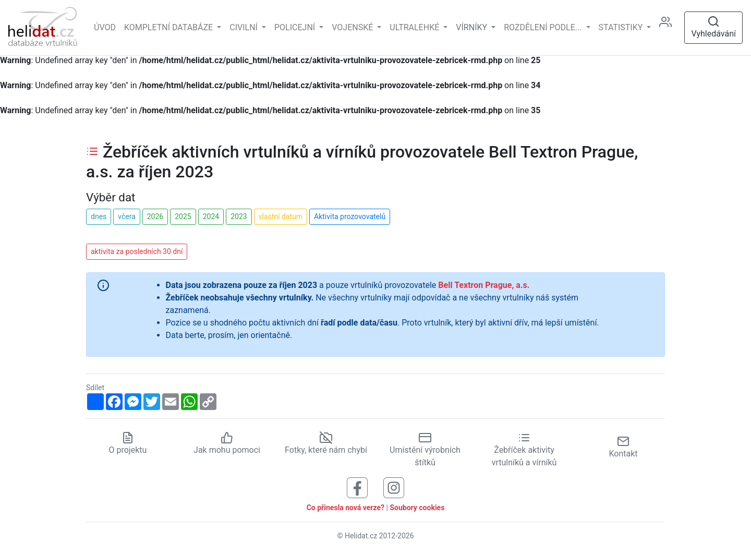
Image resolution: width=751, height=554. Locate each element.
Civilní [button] (244, 27)
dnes (98, 216)
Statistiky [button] (622, 27)
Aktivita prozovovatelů (349, 216)
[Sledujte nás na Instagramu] (393, 487)
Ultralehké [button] (415, 27)
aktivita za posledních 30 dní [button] (137, 251)
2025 (183, 216)
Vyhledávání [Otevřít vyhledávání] (713, 27)
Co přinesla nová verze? (345, 507)
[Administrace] (669, 27)
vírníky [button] (472, 27)
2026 (155, 216)
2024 (211, 216)
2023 (239, 216)
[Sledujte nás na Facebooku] (357, 487)
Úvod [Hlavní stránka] (105, 27)
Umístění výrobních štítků (425, 449)
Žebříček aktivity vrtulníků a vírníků (524, 449)
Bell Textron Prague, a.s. (483, 285)
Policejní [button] (295, 27)
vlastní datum (280, 216)
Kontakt (623, 447)
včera (127, 216)
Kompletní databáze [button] (169, 27)
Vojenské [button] (353, 27)
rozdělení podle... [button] (544, 27)
